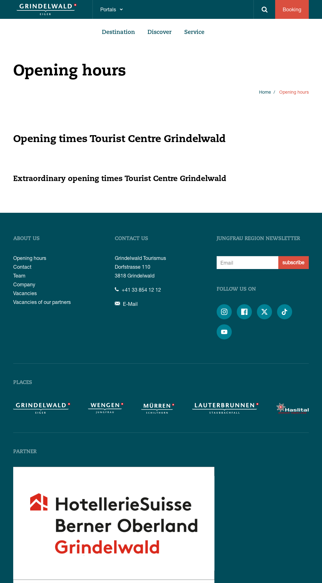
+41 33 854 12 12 (138, 290)
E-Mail (126, 304)
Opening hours (29, 258)
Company (24, 284)
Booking (292, 9)
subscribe (293, 262)
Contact (22, 267)
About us (26, 238)
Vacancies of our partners (42, 302)
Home (265, 92)
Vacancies (25, 293)
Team (19, 275)
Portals (108, 9)
